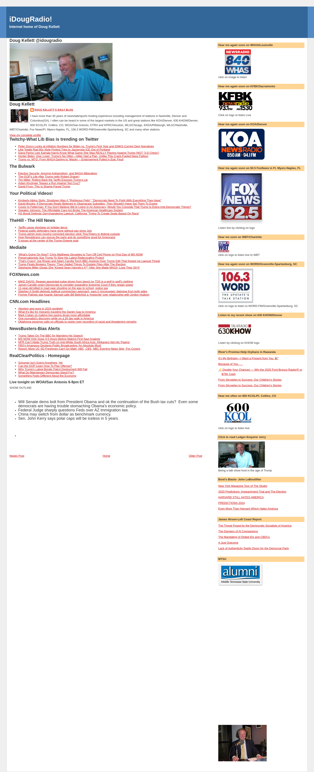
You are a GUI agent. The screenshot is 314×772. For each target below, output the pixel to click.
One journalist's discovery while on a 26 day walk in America (56, 318)
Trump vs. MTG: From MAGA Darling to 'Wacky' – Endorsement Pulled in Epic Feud (70, 159)
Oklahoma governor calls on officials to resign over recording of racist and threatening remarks (77, 321)
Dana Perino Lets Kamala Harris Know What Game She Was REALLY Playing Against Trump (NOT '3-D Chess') (88, 152)
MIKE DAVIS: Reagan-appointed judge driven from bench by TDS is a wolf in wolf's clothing (75, 281)
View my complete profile (25, 135)
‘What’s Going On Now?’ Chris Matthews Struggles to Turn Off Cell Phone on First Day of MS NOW (80, 254)
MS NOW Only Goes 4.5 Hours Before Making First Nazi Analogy (59, 339)
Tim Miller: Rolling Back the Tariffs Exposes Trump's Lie (53, 179)
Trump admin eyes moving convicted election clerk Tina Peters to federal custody (69, 234)
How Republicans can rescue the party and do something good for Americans (66, 237)
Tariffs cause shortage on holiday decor (43, 227)
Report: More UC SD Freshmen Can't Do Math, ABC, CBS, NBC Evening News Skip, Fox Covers (79, 348)
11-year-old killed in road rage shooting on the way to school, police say (63, 288)
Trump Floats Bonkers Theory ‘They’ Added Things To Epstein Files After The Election (72, 264)
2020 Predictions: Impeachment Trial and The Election (252, 491)
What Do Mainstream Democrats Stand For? (46, 372)
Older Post (195, 455)
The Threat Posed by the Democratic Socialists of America (255, 525)
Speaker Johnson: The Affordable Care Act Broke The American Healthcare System (70, 210)
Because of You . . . (230, 364)
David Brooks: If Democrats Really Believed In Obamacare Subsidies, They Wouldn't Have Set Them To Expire (87, 203)
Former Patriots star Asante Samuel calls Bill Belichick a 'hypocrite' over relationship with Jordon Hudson (83, 294)
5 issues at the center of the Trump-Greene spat (48, 240)
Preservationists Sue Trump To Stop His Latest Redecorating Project (61, 257)
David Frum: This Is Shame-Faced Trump (44, 186)
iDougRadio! (30, 19)
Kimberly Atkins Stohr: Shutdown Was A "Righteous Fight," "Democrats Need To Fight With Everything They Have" (90, 200)
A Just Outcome (228, 542)
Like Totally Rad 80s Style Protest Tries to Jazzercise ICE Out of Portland (64, 149)
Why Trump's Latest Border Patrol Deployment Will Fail (52, 369)
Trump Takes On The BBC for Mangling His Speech (50, 335)
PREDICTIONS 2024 (231, 503)
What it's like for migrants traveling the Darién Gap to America (57, 311)
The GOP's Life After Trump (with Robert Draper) (49, 176)
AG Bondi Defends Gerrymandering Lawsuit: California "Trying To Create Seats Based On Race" (79, 213)
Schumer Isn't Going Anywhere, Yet (40, 362)
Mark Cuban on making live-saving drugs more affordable (54, 315)
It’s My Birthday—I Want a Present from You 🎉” (248, 358)
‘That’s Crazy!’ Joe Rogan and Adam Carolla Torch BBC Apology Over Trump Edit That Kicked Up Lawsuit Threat (89, 261)
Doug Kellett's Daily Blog (54, 110)
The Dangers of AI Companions (238, 531)
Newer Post (17, 455)
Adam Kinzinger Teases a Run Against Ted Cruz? (49, 183)
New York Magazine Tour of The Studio (242, 486)
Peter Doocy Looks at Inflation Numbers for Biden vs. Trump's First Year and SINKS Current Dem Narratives (86, 146)
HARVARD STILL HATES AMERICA (241, 497)
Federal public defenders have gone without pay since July (55, 230)
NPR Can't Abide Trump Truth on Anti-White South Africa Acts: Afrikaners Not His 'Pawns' (74, 342)
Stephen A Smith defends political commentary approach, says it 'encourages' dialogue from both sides (82, 291)
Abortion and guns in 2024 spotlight (40, 308)
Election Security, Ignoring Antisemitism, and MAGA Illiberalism (57, 173)
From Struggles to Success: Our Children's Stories (250, 379)
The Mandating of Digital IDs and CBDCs (244, 537)
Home (106, 455)
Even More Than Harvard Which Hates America (248, 508)
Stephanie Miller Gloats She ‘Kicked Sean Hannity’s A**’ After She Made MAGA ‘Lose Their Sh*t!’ (79, 267)
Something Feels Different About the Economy (47, 375)
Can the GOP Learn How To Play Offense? (45, 366)
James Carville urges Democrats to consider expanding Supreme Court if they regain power (75, 284)
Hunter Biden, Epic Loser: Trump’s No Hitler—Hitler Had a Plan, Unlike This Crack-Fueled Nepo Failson (83, 156)
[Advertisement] (235, 655)
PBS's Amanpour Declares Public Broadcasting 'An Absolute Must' (59, 345)
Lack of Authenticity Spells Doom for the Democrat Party (253, 548)
